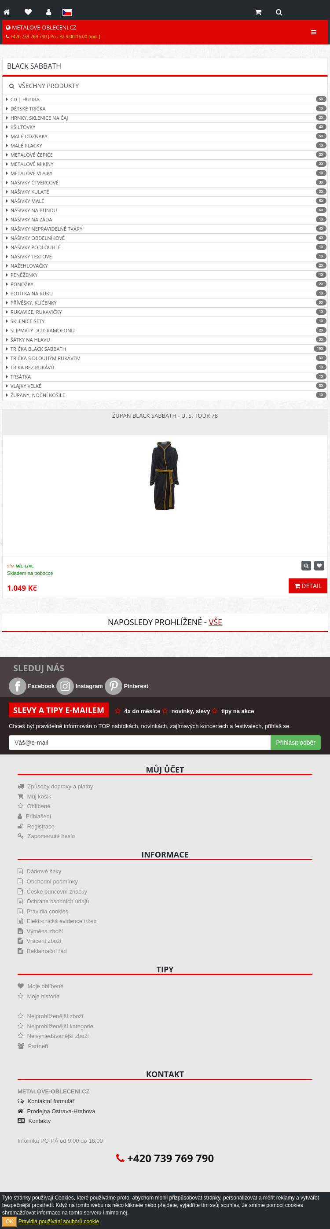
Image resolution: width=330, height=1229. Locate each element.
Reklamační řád (42, 951)
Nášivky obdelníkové (165, 238)
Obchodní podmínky (48, 881)
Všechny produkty (44, 85)
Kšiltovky (165, 127)
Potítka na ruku (165, 293)
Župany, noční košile (165, 395)
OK (9, 1221)
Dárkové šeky (39, 871)
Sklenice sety (165, 321)
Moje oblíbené (40, 986)
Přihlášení (34, 816)
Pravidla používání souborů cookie (58, 1221)
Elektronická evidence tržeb (57, 921)
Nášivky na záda (165, 219)
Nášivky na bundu (165, 210)
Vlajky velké (165, 386)
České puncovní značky (52, 891)
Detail (308, 585)
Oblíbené (34, 806)
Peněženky (165, 275)
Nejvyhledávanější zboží (53, 1036)
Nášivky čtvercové (165, 182)
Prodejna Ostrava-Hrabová (56, 1111)
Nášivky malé (165, 201)
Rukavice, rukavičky (165, 312)
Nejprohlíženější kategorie (55, 1026)
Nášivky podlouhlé (165, 247)
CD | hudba (165, 99)
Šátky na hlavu (165, 339)
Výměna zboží (40, 931)
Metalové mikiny (165, 164)
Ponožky (165, 284)
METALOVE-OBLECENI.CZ (53, 32)
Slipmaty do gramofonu (165, 330)
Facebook (32, 686)
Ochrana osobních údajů (53, 901)
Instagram (79, 686)
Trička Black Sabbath (165, 349)
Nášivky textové (165, 256)
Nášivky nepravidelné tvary (165, 228)
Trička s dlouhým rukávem (165, 358)
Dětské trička (165, 108)
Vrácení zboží (40, 941)
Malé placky (165, 145)
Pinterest (126, 686)
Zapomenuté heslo (46, 836)
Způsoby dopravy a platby (55, 786)
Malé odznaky (165, 136)
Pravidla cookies (43, 911)
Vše (215, 622)
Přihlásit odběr (296, 742)
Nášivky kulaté (165, 191)
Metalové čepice (165, 154)
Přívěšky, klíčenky (165, 302)
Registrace (36, 826)
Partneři (33, 1046)
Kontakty (34, 1121)
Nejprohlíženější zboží (51, 1016)
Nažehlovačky (165, 265)
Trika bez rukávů (165, 367)
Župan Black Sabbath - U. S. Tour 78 (165, 415)
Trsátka (165, 376)
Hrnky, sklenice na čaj (165, 117)
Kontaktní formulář (46, 1101)
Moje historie (38, 996)
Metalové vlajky (165, 173)
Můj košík (34, 796)
